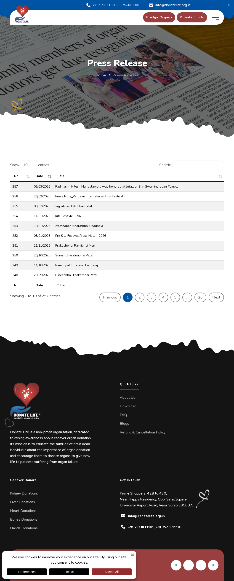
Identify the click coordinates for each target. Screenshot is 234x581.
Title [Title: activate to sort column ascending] (60, 176)
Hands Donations (24, 528)
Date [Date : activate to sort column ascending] (39, 176)
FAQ (123, 414)
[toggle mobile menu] (215, 17)
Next (216, 297)
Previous (110, 297)
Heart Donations (23, 510)
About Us (127, 397)
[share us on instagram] (201, 565)
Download (128, 406)
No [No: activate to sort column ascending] (16, 176)
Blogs (124, 423)
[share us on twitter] (213, 565)
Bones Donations (23, 519)
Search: (191, 165)
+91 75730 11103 (128, 5)
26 (200, 297)
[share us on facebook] (188, 565)
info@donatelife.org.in (169, 5)
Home (101, 75)
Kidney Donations (24, 493)
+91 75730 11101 (100, 5)
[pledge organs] (159, 17)
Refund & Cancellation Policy (142, 432)
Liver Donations (22, 502)
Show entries (29, 165)
